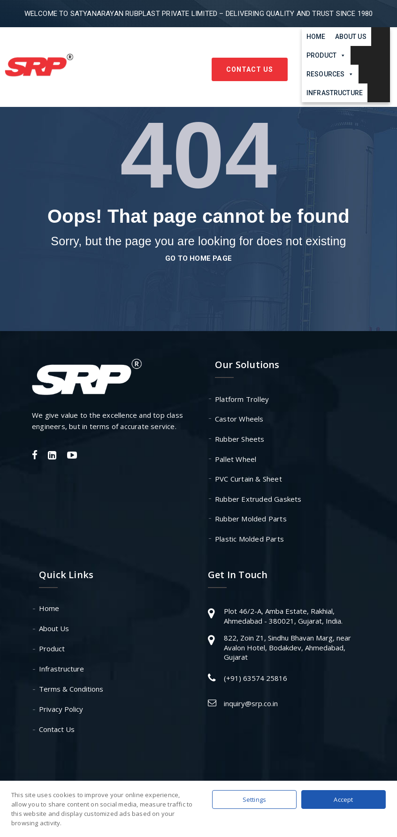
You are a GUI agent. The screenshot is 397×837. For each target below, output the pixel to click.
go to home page (198, 258)
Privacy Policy (61, 709)
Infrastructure (334, 93)
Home (316, 36)
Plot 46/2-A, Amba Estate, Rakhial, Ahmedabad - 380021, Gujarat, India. (283, 616)
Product (52, 648)
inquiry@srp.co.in (251, 703)
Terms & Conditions (71, 689)
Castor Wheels (239, 418)
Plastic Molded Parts (249, 538)
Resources (330, 74)
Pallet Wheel (235, 459)
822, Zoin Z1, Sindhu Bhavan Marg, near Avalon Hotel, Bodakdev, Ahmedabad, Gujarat (287, 647)
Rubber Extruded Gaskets (258, 499)
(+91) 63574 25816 (255, 678)
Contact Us (249, 69)
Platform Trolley (242, 399)
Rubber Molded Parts (251, 518)
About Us (350, 36)
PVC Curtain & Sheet (248, 478)
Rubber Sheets (240, 439)
